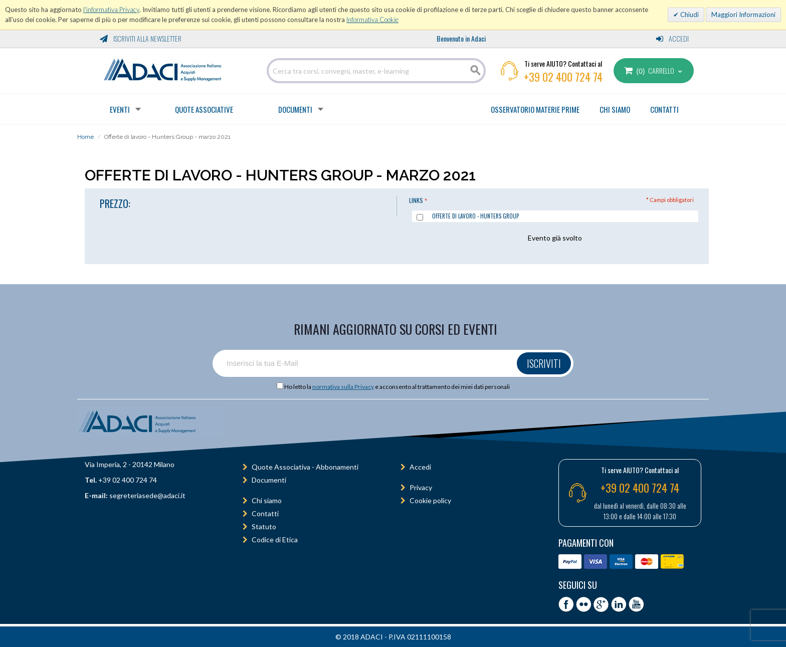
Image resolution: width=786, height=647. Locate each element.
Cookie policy (430, 500)
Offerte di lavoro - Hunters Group (475, 216)
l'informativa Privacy (111, 10)
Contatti (265, 513)
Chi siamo (267, 500)
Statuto (264, 526)
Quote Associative (204, 109)
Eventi (120, 109)
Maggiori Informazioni (743, 15)
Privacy (421, 487)
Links (416, 200)
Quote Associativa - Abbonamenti (305, 467)
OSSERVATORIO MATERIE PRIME (535, 109)
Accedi (672, 38)
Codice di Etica (275, 539)
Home (85, 136)
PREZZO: (115, 203)
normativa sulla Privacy (343, 386)
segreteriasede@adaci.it (147, 495)
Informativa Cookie (372, 20)
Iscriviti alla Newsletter (140, 38)
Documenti (295, 109)
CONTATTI (664, 109)
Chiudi (689, 15)
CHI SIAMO (615, 109)
